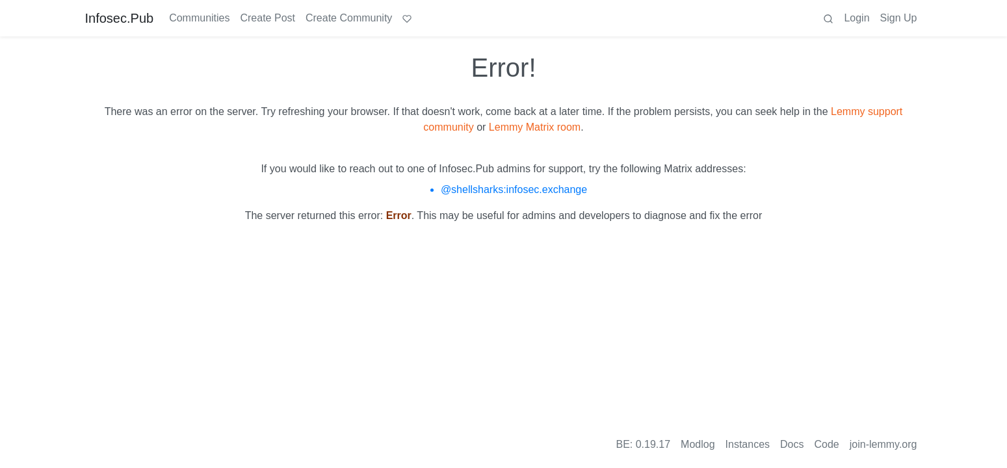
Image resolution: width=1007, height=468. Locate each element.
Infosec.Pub (119, 18)
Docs (792, 444)
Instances (748, 444)
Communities (199, 17)
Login (856, 17)
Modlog (697, 444)
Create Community (349, 17)
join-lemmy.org (883, 444)
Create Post (267, 17)
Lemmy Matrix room (535, 127)
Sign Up (898, 17)
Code (827, 444)
